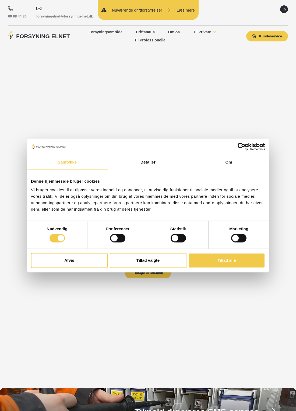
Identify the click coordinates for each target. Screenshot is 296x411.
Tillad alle (226, 260)
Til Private (204, 32)
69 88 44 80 (17, 11)
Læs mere (186, 10)
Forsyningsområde (105, 32)
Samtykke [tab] (67, 162)
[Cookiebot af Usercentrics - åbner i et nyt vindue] (241, 147)
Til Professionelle (152, 40)
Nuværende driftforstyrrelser (137, 10)
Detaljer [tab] (148, 162)
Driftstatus (145, 32)
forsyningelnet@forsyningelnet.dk (64, 11)
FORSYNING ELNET (43, 36)
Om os (174, 32)
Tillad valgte (148, 260)
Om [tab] (228, 162)
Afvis (69, 260)
